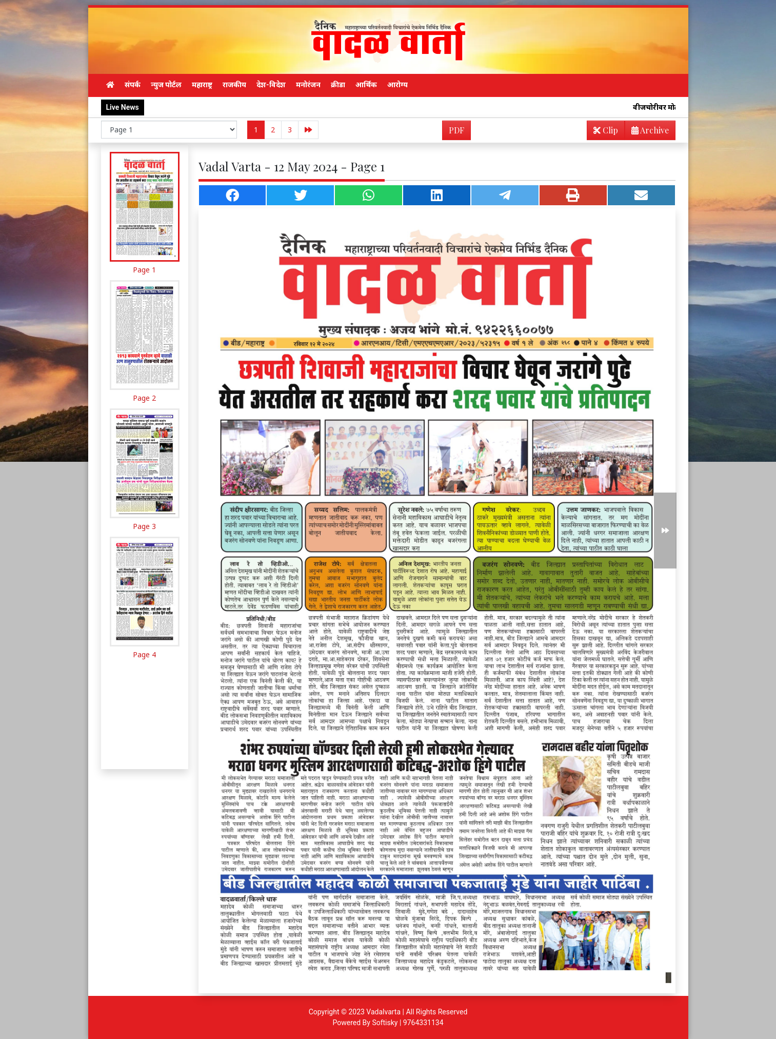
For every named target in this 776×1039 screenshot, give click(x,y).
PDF (456, 130)
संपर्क (133, 85)
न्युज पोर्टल (166, 85)
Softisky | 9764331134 (407, 1022)
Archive (647, 132)
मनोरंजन (308, 85)
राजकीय (234, 85)
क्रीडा (338, 85)
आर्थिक (366, 85)
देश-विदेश (271, 85)
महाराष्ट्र (202, 85)
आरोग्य (397, 85)
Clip (605, 130)
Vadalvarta (383, 1012)
